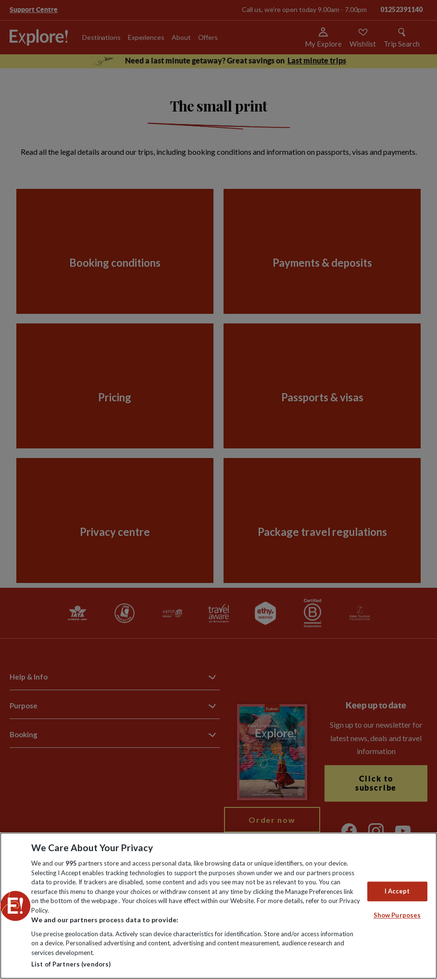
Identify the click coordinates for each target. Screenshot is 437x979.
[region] (218, 905)
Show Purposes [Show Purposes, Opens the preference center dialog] (397, 915)
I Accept (397, 891)
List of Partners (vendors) (71, 964)
